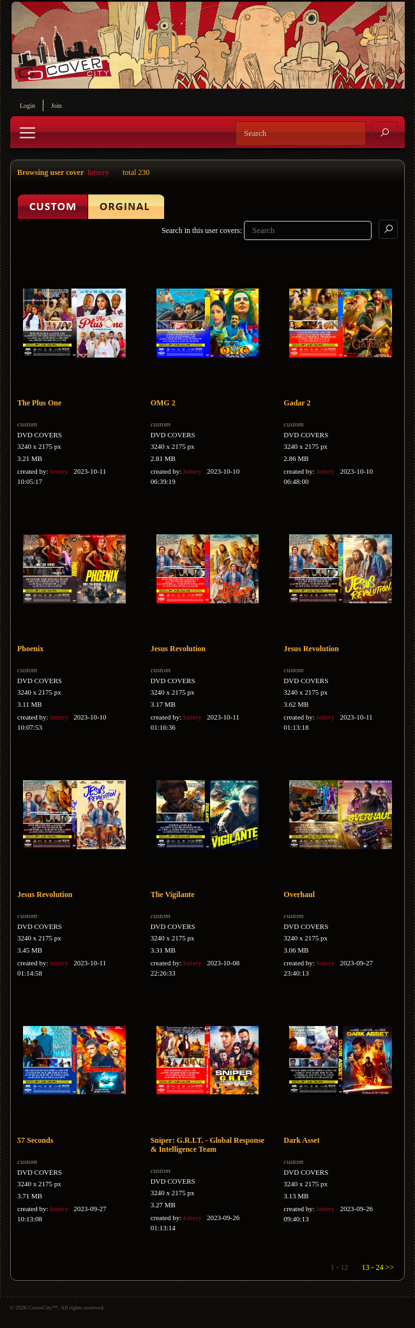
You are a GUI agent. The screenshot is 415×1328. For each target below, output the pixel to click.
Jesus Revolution (178, 648)
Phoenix (30, 648)
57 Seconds (35, 1140)
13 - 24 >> (377, 1267)
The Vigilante (173, 894)
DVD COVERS (39, 435)
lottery (98, 172)
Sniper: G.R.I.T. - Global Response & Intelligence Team (207, 1145)
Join (56, 105)
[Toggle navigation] (27, 133)
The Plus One (39, 402)
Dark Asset (301, 1140)
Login (27, 105)
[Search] (301, 133)
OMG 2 (163, 402)
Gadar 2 (296, 402)
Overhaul (299, 894)
